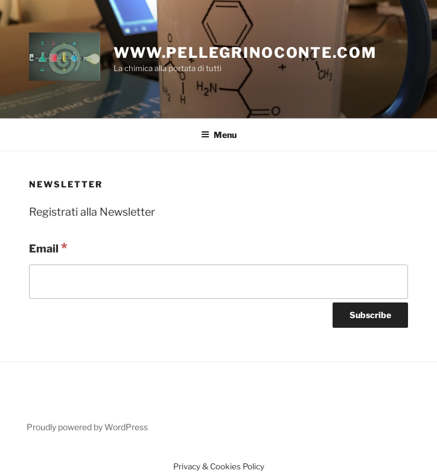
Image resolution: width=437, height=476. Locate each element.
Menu (219, 135)
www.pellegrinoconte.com (245, 52)
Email (48, 247)
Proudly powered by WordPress (87, 427)
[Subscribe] (370, 315)
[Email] (218, 282)
